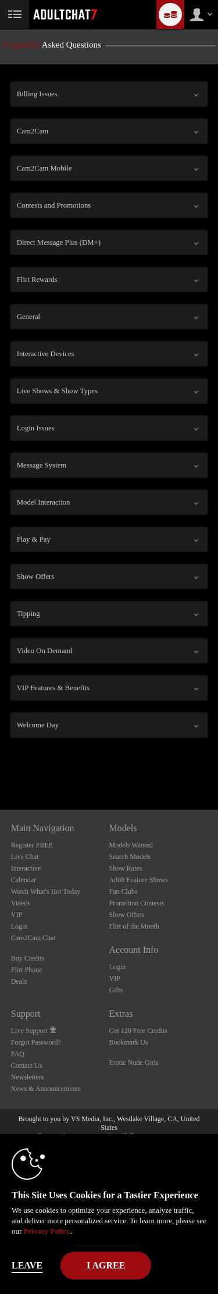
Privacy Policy (47, 1231)
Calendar (23, 880)
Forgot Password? (36, 1042)
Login (19, 926)
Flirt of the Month (134, 926)
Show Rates (125, 868)
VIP (16, 915)
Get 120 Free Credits (138, 1031)
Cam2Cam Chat (33, 938)
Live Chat (25, 857)
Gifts (116, 990)
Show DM (0, 766)
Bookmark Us (128, 1042)
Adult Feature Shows (138, 880)
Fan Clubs (123, 891)
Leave (27, 1265)
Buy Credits (28, 958)
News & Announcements (46, 1089)
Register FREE (32, 845)
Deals (19, 981)
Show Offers (127, 915)
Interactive (26, 868)
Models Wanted (131, 845)
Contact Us (26, 1065)
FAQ (17, 1054)
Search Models (130, 857)
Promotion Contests (137, 903)
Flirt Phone (26, 970)
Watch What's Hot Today (46, 891)
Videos (20, 903)
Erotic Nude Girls (134, 1063)
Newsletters (27, 1077)
